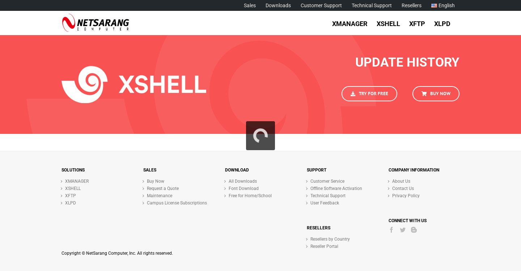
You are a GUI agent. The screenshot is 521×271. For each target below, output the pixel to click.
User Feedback (324, 203)
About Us (401, 181)
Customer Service (327, 181)
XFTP (70, 195)
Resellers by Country (330, 239)
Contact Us (403, 188)
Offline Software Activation (336, 188)
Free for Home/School (250, 195)
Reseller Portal (324, 246)
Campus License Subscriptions (177, 203)
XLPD (70, 203)
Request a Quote (163, 188)
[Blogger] (414, 230)
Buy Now (155, 181)
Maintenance (159, 195)
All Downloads (243, 181)
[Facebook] (391, 230)
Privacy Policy (406, 195)
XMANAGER (77, 181)
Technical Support (328, 195)
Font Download (244, 188)
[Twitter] (403, 230)
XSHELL (73, 188)
